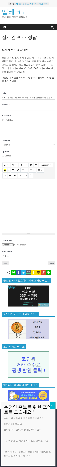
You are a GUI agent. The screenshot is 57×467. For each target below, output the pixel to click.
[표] (40, 170)
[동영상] (9, 175)
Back (5, 263)
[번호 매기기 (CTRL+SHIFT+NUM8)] (18, 170)
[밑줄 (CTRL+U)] (30, 165)
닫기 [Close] (52, 405)
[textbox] (28, 206)
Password (7, 115)
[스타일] (6, 165)
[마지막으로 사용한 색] (4, 170)
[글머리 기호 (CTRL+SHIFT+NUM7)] (13, 170)
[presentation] (23, 130)
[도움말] (30, 175)
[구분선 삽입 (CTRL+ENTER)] (14, 175)
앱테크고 (14, 11)
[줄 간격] (32, 170)
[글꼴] (46, 165)
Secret (6, 155)
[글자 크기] (14, 165)
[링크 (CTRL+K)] (4, 175)
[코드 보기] (25, 175)
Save (52, 263)
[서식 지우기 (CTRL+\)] (35, 165)
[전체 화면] (20, 175)
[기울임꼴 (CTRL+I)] (26, 165)
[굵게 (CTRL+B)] (21, 165)
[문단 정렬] (24, 170)
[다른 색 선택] (8, 170)
